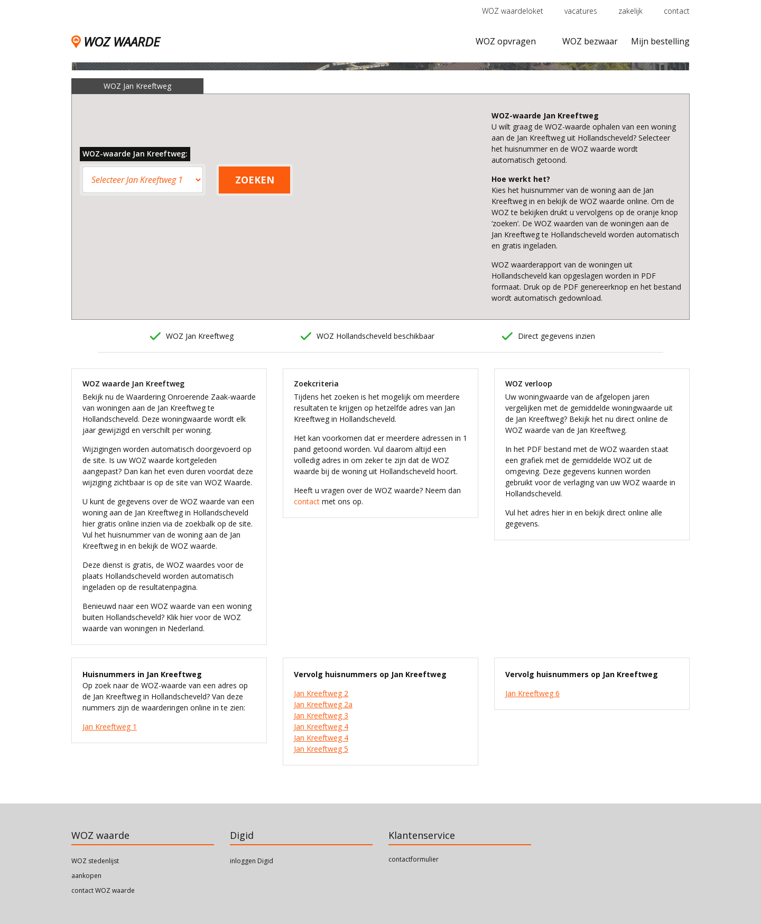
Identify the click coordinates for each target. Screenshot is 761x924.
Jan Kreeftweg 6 (532, 693)
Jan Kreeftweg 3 (321, 715)
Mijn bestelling (660, 41)
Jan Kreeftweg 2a (323, 704)
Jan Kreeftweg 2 (321, 693)
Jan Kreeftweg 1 (109, 727)
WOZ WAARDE (115, 41)
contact (677, 11)
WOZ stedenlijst (95, 860)
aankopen (86, 875)
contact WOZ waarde (103, 890)
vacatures (580, 11)
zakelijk (630, 11)
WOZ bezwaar (590, 41)
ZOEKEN (254, 179)
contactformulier (413, 859)
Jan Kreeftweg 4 (321, 727)
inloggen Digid (251, 860)
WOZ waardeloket (512, 11)
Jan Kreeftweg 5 (321, 749)
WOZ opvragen (506, 41)
